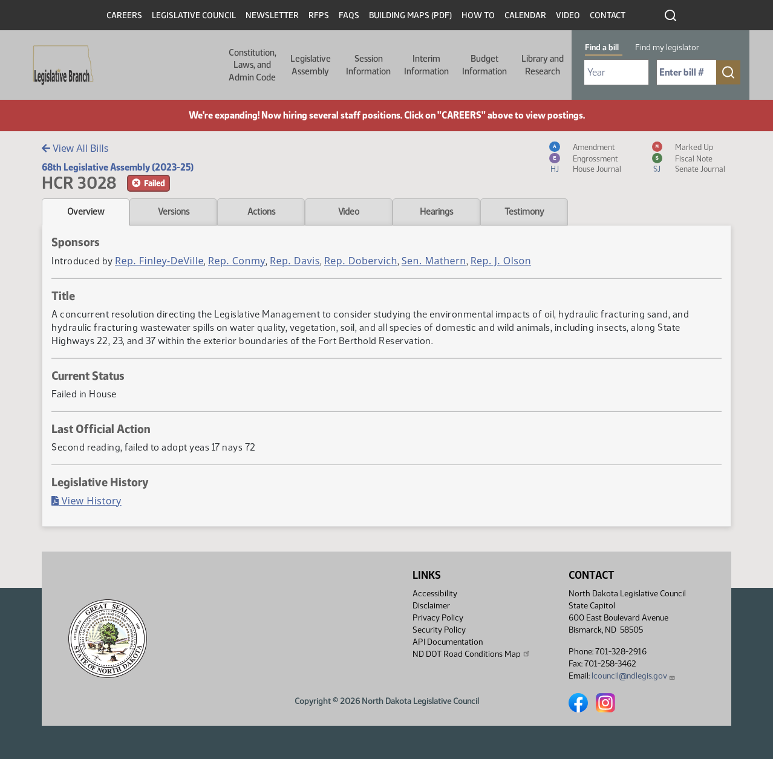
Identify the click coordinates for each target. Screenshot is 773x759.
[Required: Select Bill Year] (616, 72)
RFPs (318, 15)
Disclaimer (431, 606)
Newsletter (272, 15)
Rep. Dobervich (360, 260)
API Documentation (448, 642)
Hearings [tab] (436, 211)
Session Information (368, 64)
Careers (124, 15)
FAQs (349, 15)
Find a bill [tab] (602, 47)
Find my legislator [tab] (667, 47)
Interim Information (426, 64)
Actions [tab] (261, 211)
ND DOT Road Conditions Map (472, 653)
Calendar (525, 15)
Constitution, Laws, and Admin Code (252, 65)
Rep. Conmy (237, 260)
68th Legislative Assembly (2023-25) (118, 167)
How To (478, 15)
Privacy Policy (438, 618)
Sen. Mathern (434, 260)
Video (568, 15)
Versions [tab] (173, 211)
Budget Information (484, 64)
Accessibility (435, 593)
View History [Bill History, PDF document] (86, 500)
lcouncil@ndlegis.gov (634, 676)
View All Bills (75, 148)
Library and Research (542, 64)
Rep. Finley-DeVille (159, 260)
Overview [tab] (85, 211)
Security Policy (439, 630)
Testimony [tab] (524, 211)
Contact (607, 15)
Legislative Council (194, 15)
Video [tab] (348, 211)
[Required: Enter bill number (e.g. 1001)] (686, 72)
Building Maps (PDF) (410, 15)
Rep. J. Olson (501, 260)
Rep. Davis (295, 260)
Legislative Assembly (310, 64)
